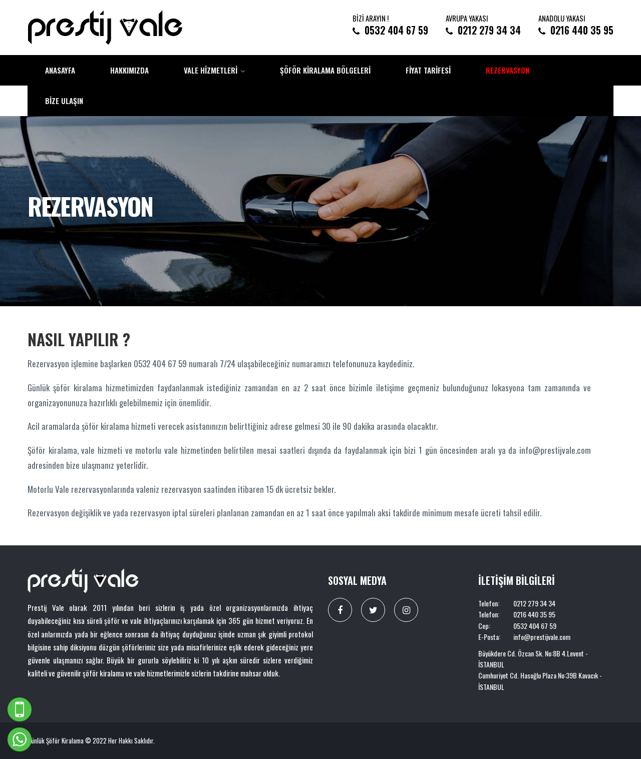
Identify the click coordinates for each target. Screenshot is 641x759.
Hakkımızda (129, 70)
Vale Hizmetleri (210, 70)
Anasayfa (60, 70)
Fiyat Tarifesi (428, 70)
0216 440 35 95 (581, 30)
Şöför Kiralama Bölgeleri (325, 70)
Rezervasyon (507, 70)
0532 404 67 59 (396, 30)
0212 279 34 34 (489, 30)
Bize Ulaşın (64, 100)
